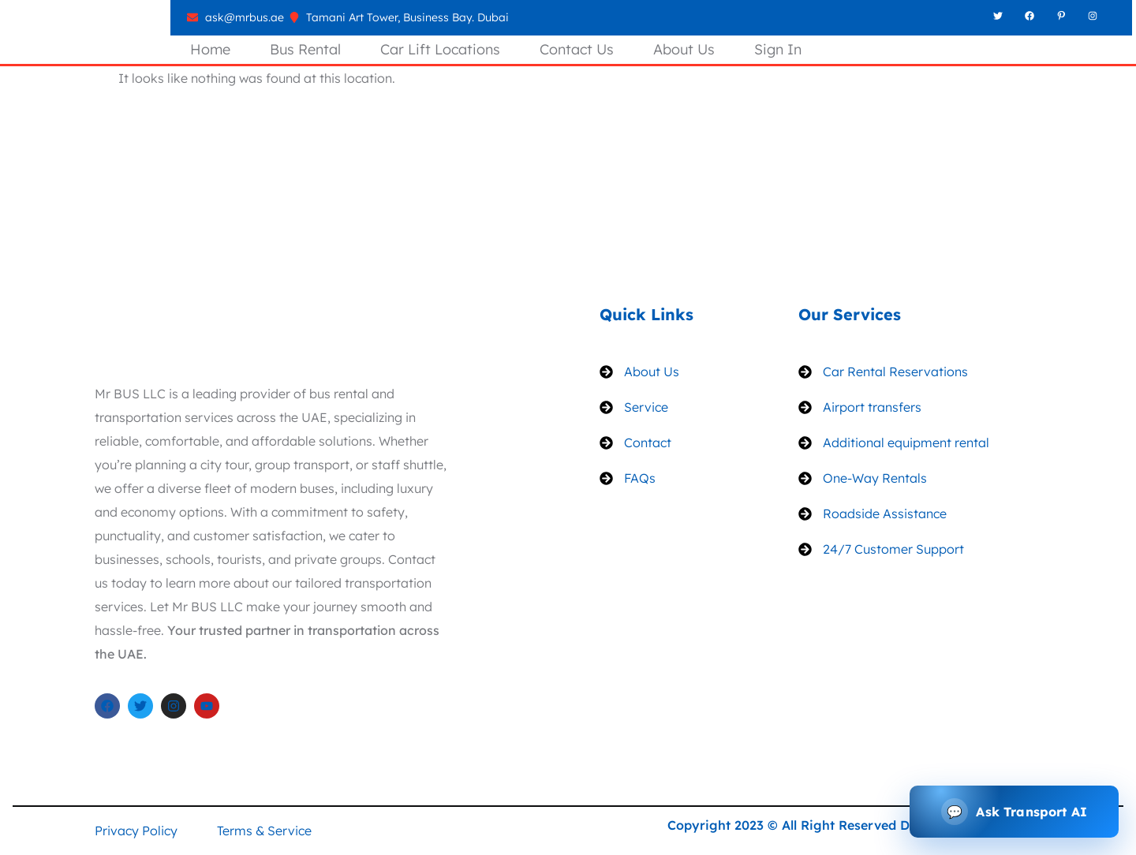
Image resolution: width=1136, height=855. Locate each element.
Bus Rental (305, 49)
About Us (684, 49)
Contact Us (577, 49)
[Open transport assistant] (1014, 812)
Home (210, 49)
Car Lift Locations (440, 49)
